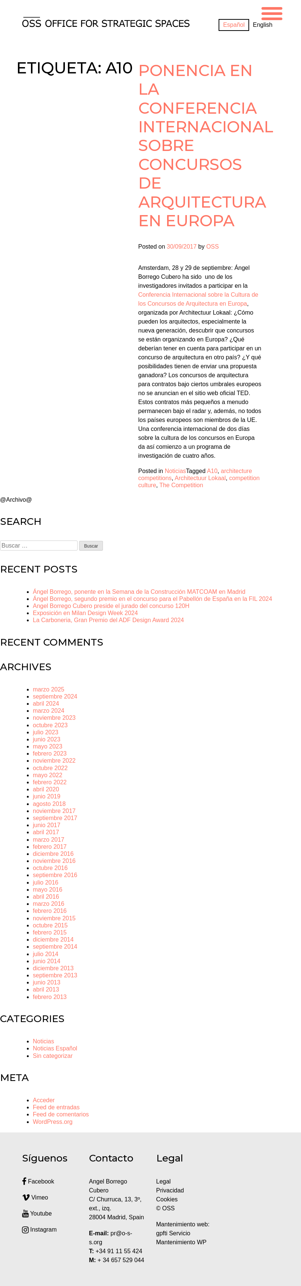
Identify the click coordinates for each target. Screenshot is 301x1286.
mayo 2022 (47, 775)
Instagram (39, 1229)
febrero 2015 (50, 932)
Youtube (37, 1213)
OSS (212, 246)
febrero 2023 (50, 753)
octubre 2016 (50, 868)
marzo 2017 (49, 839)
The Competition (181, 485)
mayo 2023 (47, 746)
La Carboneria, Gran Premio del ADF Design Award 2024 (108, 620)
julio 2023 (46, 732)
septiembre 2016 (55, 875)
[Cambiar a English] (262, 25)
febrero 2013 (50, 997)
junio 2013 (46, 982)
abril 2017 (46, 832)
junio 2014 (46, 961)
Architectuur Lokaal (200, 478)
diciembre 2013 (53, 968)
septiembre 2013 (55, 975)
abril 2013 (46, 989)
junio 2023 (46, 739)
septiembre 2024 (55, 696)
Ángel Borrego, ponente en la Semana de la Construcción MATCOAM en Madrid (139, 592)
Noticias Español (55, 1048)
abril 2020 (46, 789)
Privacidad (170, 1190)
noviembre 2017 (54, 811)
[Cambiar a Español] (233, 25)
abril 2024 (46, 703)
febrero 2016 (50, 911)
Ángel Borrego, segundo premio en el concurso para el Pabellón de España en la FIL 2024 (152, 599)
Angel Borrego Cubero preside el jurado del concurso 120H (111, 606)
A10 (212, 471)
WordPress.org (52, 1122)
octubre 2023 (50, 725)
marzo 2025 (49, 689)
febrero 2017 (50, 847)
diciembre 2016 (53, 854)
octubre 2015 (50, 925)
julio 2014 (46, 954)
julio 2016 (46, 882)
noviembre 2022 (54, 760)
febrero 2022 (50, 782)
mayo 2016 (47, 889)
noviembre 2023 (54, 718)
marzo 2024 (49, 710)
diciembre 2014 (53, 939)
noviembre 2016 (54, 861)
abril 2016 (46, 896)
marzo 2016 (49, 904)
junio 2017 (46, 825)
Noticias (175, 471)
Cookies (167, 1199)
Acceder (44, 1100)
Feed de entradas (56, 1107)
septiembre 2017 (55, 818)
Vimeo (35, 1197)
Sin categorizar (53, 1056)
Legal (164, 1181)
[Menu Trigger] (272, 12)
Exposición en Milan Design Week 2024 (85, 613)
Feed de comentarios (61, 1114)
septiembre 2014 (55, 946)
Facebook (38, 1181)
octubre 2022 (50, 768)
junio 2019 (46, 796)
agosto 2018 (49, 804)
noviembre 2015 (54, 918)
